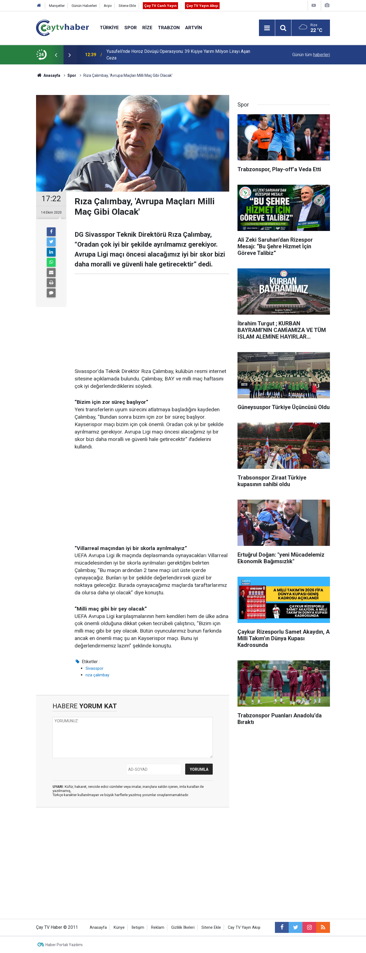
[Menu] (267, 28)
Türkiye (109, 27)
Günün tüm (311, 54)
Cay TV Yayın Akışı (244, 927)
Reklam (157, 927)
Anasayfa (98, 927)
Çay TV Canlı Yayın (160, 6)
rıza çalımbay (97, 674)
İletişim (138, 927)
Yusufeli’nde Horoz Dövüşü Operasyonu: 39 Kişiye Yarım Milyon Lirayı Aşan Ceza (178, 55)
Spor (130, 27)
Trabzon (169, 27)
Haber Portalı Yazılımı (64, 945)
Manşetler (57, 6)
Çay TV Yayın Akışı (202, 6)
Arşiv (108, 6)
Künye (119, 927)
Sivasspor (94, 668)
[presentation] (56, 54)
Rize (147, 27)
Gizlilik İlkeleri (183, 927)
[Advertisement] (152, 321)
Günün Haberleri (84, 6)
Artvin (193, 27)
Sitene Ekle (127, 6)
